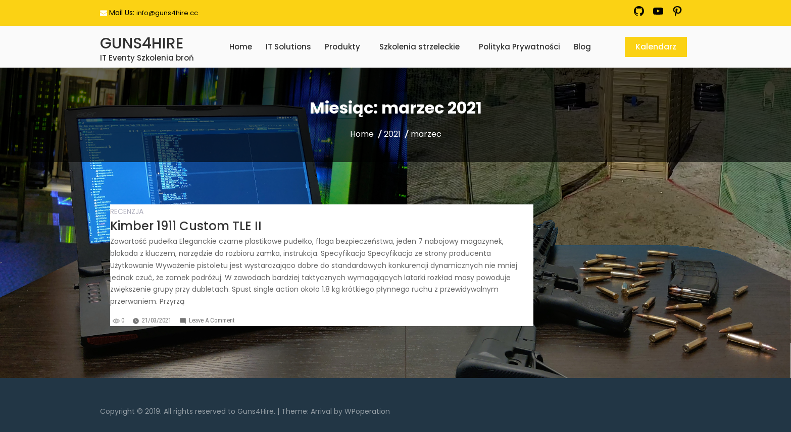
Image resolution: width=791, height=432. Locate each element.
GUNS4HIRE (141, 43)
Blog (582, 46)
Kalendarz (655, 46)
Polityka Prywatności (519, 46)
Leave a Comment (211, 320)
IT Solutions (288, 46)
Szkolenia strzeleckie (419, 46)
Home (240, 46)
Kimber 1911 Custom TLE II (186, 226)
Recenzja (126, 211)
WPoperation (367, 411)
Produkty (342, 46)
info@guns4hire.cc (167, 13)
